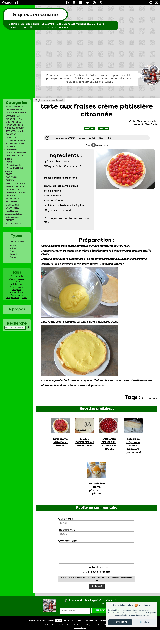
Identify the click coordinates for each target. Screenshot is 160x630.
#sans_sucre (16, 295)
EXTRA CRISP (12, 198)
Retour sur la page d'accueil (51, 100)
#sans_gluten (17, 292)
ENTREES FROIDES (15, 143)
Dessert (13, 254)
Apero (13, 257)
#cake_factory (16, 278)
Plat (12, 251)
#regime (16, 289)
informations (12, 217)
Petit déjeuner (17, 241)
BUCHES (10, 220)
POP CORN (11, 177)
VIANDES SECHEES (15, 186)
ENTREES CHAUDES (15, 140)
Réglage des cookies (99, 620)
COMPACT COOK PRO (16, 192)
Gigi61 (58, 620)
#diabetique (17, 284)
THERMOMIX (12, 201)
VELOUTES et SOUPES (16, 183)
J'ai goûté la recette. (97, 571)
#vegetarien (12, 297)
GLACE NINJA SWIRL (16, 112)
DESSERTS (11, 137)
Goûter (13, 244)
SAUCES (10, 180)
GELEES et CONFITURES (10, 148)
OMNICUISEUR (13, 204)
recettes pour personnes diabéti (13, 212)
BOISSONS (11, 134)
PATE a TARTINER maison (13, 169)
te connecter (95, 578)
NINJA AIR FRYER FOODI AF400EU (13, 120)
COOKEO (10, 195)
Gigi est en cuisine (35, 14)
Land (75, 620)
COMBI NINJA (13, 116)
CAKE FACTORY (13, 189)
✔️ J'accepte (120, 622)
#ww (24, 297)
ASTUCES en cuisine (15, 131)
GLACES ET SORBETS (16, 152)
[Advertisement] (80, 50)
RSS (86, 620)
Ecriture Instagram (80, 628)
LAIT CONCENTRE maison (13, 157)
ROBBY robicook (14, 109)
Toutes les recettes (15, 106)
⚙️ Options (144, 622)
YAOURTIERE (12, 208)
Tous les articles (13, 223)
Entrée (13, 248)
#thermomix (16, 276)
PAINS (9, 162)
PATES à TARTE (13, 165)
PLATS (9, 174)
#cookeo (16, 281)
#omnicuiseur (16, 287)
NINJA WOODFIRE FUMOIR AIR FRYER (14, 126)
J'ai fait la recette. (97, 567)
